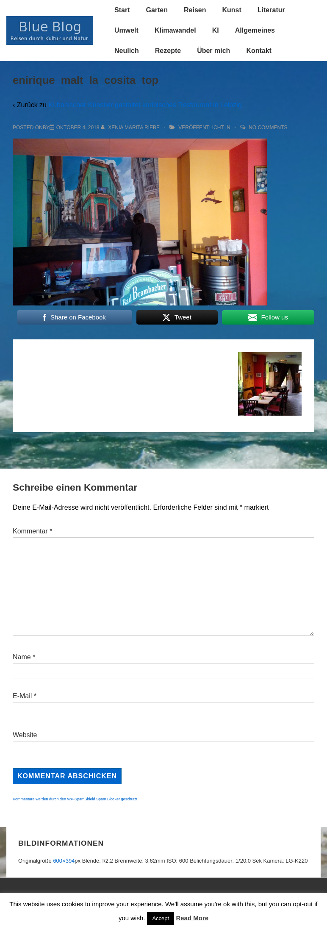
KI (215, 30)
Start (122, 10)
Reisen (195, 10)
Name (22, 657)
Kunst (231, 10)
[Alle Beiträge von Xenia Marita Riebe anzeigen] (131, 127)
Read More (192, 918)
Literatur (271, 10)
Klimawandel (175, 30)
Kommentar (32, 531)
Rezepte (168, 50)
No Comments (268, 127)
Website (25, 734)
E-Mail (22, 696)
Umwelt (126, 30)
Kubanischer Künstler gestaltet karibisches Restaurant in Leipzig (144, 104)
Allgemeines (255, 30)
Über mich (213, 50)
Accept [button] (160, 918)
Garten (157, 10)
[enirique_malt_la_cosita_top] (78, 127)
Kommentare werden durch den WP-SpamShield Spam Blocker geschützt (75, 799)
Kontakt (259, 50)
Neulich (126, 50)
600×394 (64, 861)
